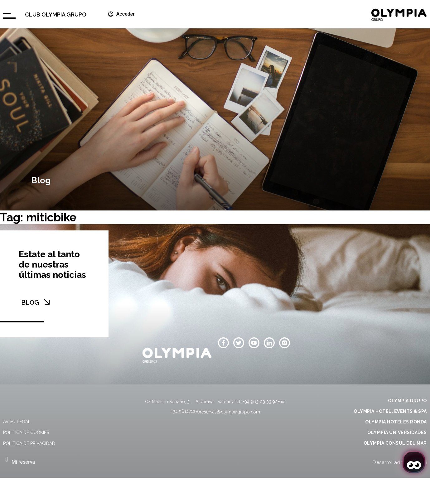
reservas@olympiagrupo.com (230, 411)
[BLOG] (47, 302)
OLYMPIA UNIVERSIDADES (397, 432)
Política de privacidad (29, 443)
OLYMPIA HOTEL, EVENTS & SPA (390, 411)
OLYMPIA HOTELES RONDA (396, 421)
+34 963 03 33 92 (260, 401)
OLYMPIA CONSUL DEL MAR (395, 443)
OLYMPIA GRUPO (407, 400)
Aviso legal (17, 421)
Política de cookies (26, 432)
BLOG (30, 302)
